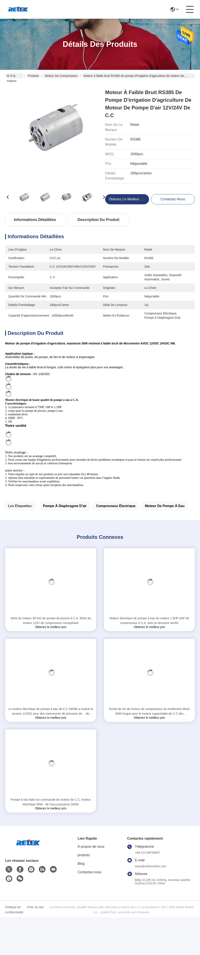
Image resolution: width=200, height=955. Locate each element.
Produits (33, 75)
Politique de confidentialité (14, 909)
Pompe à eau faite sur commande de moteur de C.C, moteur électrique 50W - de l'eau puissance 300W (51, 802)
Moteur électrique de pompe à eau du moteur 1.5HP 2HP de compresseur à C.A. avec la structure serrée (149, 621)
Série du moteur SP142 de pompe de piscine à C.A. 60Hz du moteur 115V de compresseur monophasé (50, 621)
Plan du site (35, 907)
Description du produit (98, 220)
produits (84, 855)
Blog (81, 863)
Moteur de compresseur (61, 75)
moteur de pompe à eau (165, 506)
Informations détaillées (35, 220)
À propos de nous (91, 846)
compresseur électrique (116, 506)
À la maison (11, 76)
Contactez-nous (89, 872)
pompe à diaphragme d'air (65, 506)
